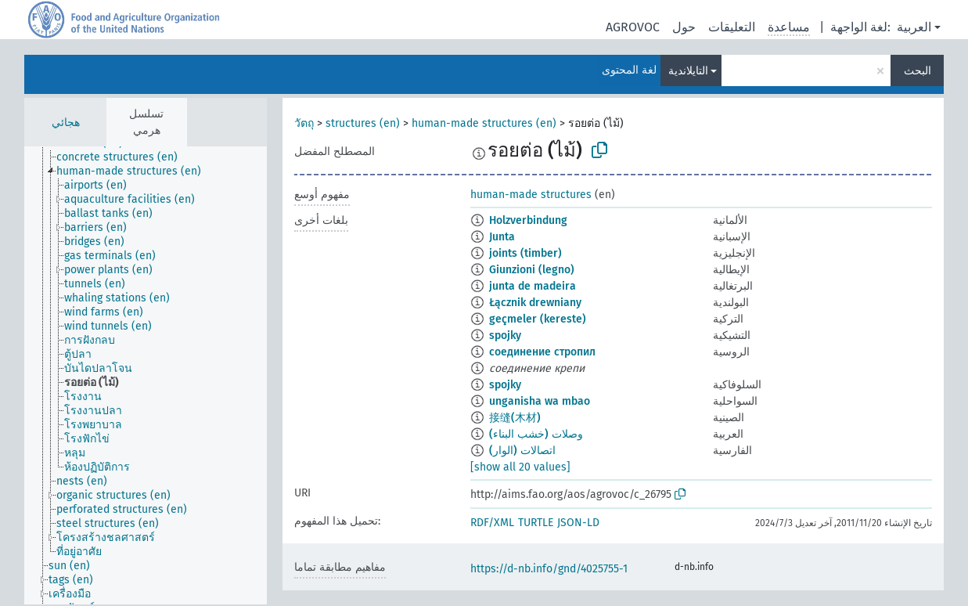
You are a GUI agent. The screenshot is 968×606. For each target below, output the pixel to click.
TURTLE (535, 522)
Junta (502, 236)
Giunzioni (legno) (531, 269)
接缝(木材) (515, 417)
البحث (917, 71)
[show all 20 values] (520, 467)
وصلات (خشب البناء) (536, 434)
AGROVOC (633, 27)
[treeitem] (124, 157)
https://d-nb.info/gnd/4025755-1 (549, 568)
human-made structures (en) (484, 123)
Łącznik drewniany (535, 302)
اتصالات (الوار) (522, 450)
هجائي (66, 122)
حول (684, 27)
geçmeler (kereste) (537, 319)
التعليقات (731, 27)
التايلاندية (688, 71)
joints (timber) (525, 253)
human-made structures (531, 194)
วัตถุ (304, 123)
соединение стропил (542, 352)
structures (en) (363, 123)
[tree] (145, 375)
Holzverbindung (528, 220)
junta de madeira (532, 286)
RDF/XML (492, 522)
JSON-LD (578, 522)
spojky (505, 335)
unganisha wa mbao (539, 401)
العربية (914, 27)
